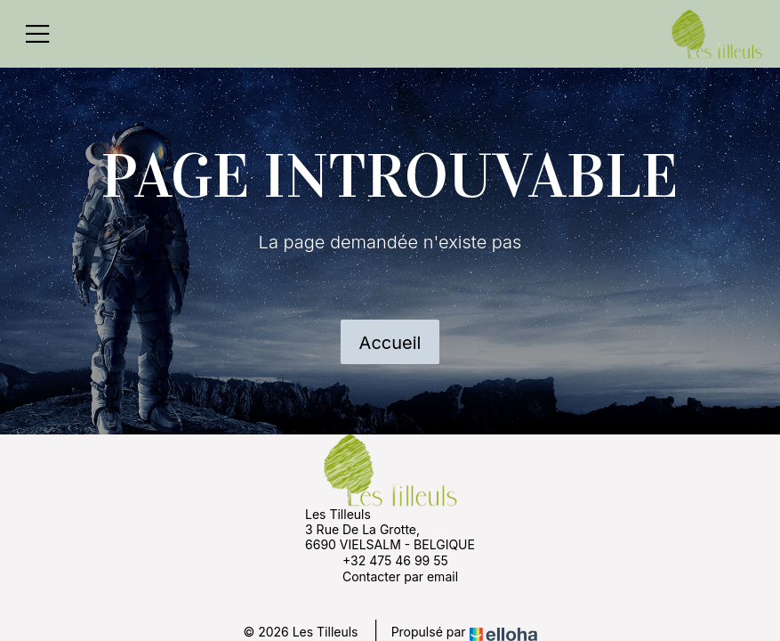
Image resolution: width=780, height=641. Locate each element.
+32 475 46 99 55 (385, 560)
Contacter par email (390, 576)
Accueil (390, 342)
